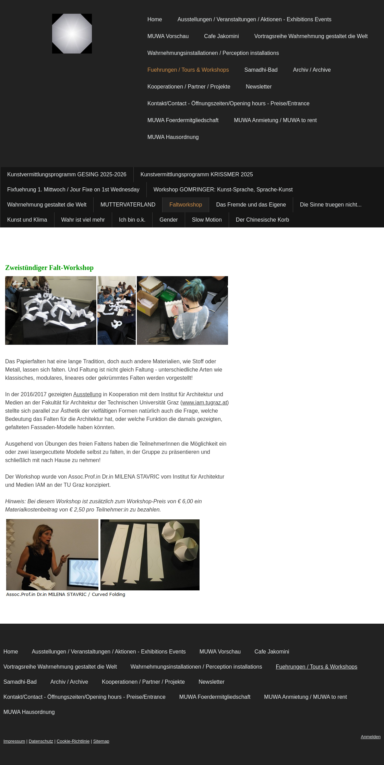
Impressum (14, 741)
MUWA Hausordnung (173, 137)
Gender (168, 220)
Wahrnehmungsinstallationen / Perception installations (213, 53)
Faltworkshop (185, 205)
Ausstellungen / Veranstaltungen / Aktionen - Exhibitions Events (255, 19)
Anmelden (371, 736)
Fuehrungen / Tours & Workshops (188, 70)
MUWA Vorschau (168, 36)
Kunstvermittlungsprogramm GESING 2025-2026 (67, 174)
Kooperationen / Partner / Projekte (188, 87)
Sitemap (101, 741)
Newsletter (259, 87)
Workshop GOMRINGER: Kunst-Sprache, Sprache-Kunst (223, 189)
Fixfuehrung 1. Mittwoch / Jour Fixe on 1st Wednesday (73, 189)
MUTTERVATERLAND (127, 205)
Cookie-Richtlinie (73, 741)
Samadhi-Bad (261, 70)
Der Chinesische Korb (262, 220)
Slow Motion (207, 220)
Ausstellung (87, 394)
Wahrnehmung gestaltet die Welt (46, 205)
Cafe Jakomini (221, 36)
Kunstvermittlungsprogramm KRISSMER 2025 (197, 174)
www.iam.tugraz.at (204, 402)
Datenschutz (41, 741)
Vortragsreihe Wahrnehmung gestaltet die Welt (311, 36)
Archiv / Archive (312, 70)
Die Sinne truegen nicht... (331, 205)
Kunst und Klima (27, 220)
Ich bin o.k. (132, 220)
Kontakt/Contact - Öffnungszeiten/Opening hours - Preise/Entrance (228, 103)
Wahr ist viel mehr (83, 220)
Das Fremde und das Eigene (251, 205)
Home (154, 19)
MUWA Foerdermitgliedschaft (182, 120)
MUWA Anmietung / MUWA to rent (275, 120)
